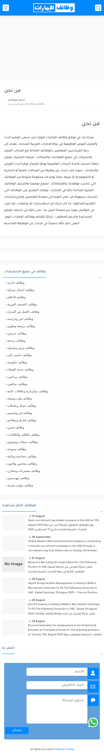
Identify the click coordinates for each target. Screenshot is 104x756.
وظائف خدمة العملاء (20, 369)
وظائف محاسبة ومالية (21, 456)
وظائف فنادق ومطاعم (21, 420)
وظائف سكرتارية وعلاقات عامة (27, 391)
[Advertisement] (52, 49)
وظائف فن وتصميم (19, 413)
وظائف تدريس (16, 333)
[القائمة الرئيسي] (6, 8)
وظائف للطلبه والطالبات (23, 434)
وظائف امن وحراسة (20, 319)
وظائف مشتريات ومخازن (23, 470)
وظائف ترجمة (16, 340)
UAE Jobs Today (64, 749)
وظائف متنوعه (16, 449)
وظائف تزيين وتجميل (20, 347)
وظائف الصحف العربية (22, 304)
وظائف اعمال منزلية (20, 290)
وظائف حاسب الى (19, 355)
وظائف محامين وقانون (22, 463)
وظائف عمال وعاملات (21, 405)
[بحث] (98, 8)
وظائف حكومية (17, 362)
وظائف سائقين (17, 384)
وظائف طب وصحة (19, 398)
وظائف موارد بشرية (20, 485)
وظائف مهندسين (18, 478)
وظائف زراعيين (17, 376)
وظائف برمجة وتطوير (21, 326)
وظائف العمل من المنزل (23, 311)
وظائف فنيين (15, 427)
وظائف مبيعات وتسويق (22, 442)
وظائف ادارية (15, 282)
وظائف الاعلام (16, 297)
